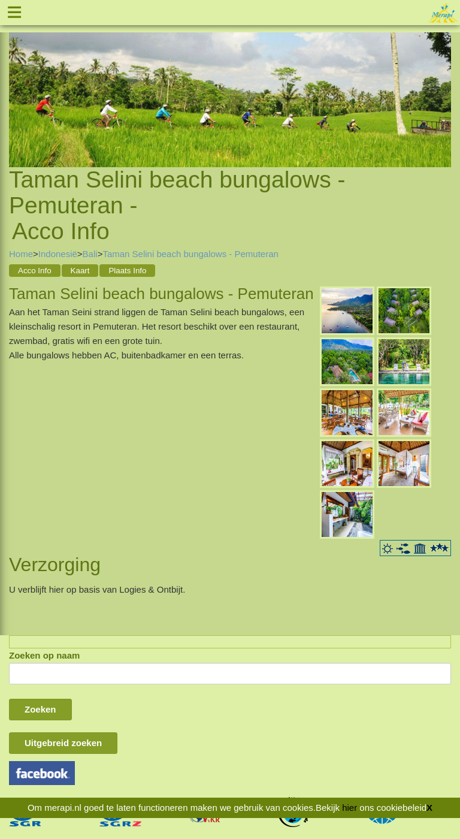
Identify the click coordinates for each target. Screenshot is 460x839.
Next (442, 85)
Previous (18, 85)
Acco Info (35, 270)
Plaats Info (127, 270)
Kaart (80, 270)
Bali (90, 254)
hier (349, 807)
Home (21, 254)
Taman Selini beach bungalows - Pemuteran (190, 254)
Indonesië (57, 254)
